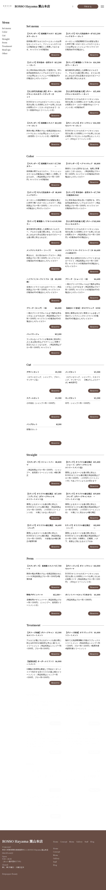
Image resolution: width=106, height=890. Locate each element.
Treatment (7, 46)
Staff (86, 842)
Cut (3, 36)
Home (55, 842)
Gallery (79, 842)
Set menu (6, 28)
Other (4, 54)
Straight (6, 39)
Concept (63, 842)
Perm (4, 43)
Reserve (55, 55)
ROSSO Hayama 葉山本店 (22, 841)
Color (4, 32)
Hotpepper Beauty (10, 874)
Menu (5, 22)
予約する (88, 7)
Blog (92, 842)
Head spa (6, 50)
